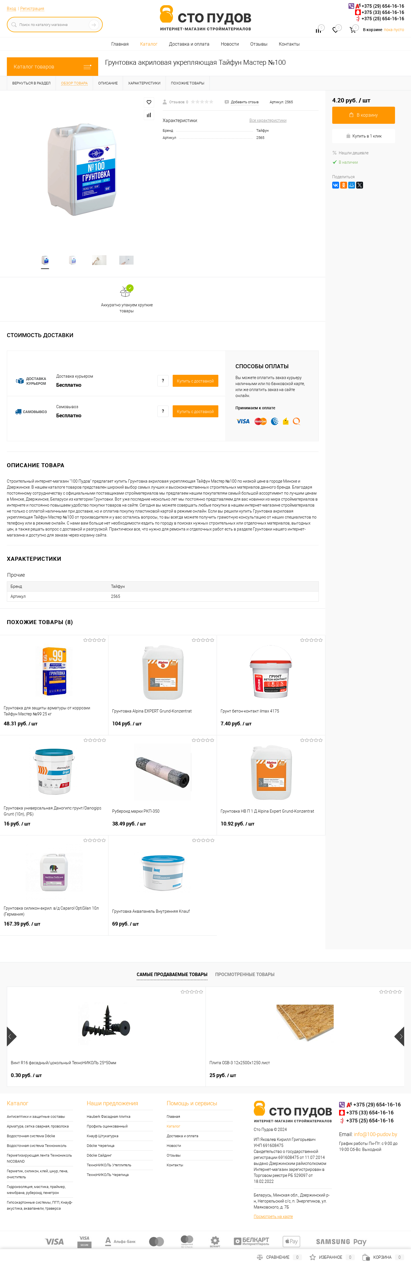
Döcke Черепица (100, 1147)
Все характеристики (268, 120)
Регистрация (32, 8)
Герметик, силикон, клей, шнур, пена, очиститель (37, 1175)
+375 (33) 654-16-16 (383, 12)
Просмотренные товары (245, 975)
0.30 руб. (26, 1076)
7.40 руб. (271, 728)
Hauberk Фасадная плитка (108, 1118)
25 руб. (123, 1076)
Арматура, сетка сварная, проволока (38, 1127)
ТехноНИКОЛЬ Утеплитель (109, 1166)
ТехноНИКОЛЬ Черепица (108, 1176)
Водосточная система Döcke (31, 1137)
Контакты (289, 44)
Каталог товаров (52, 66)
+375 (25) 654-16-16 (383, 18)
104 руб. (162, 728)
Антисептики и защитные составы (36, 1118)
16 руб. (54, 828)
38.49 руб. (162, 828)
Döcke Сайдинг (99, 1156)
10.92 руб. (271, 828)
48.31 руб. (54, 728)
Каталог (149, 44)
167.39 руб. (54, 928)
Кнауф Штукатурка (102, 1137)
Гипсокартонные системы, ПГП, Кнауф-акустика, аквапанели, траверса (39, 1206)
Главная (120, 44)
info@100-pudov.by (375, 1135)
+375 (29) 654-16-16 (383, 6)
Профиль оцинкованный (107, 1127)
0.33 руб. (324, 1076)
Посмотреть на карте (273, 1217)
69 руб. (162, 928)
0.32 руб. (224, 1076)
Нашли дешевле (350, 153)
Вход (11, 8)
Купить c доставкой (195, 382)
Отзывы (258, 44)
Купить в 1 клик (364, 135)
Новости (230, 44)
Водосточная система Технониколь (37, 1147)
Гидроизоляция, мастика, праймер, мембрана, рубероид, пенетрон (36, 1191)
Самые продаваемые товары (172, 975)
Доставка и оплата (189, 44)
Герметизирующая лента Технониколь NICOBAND (39, 1159)
